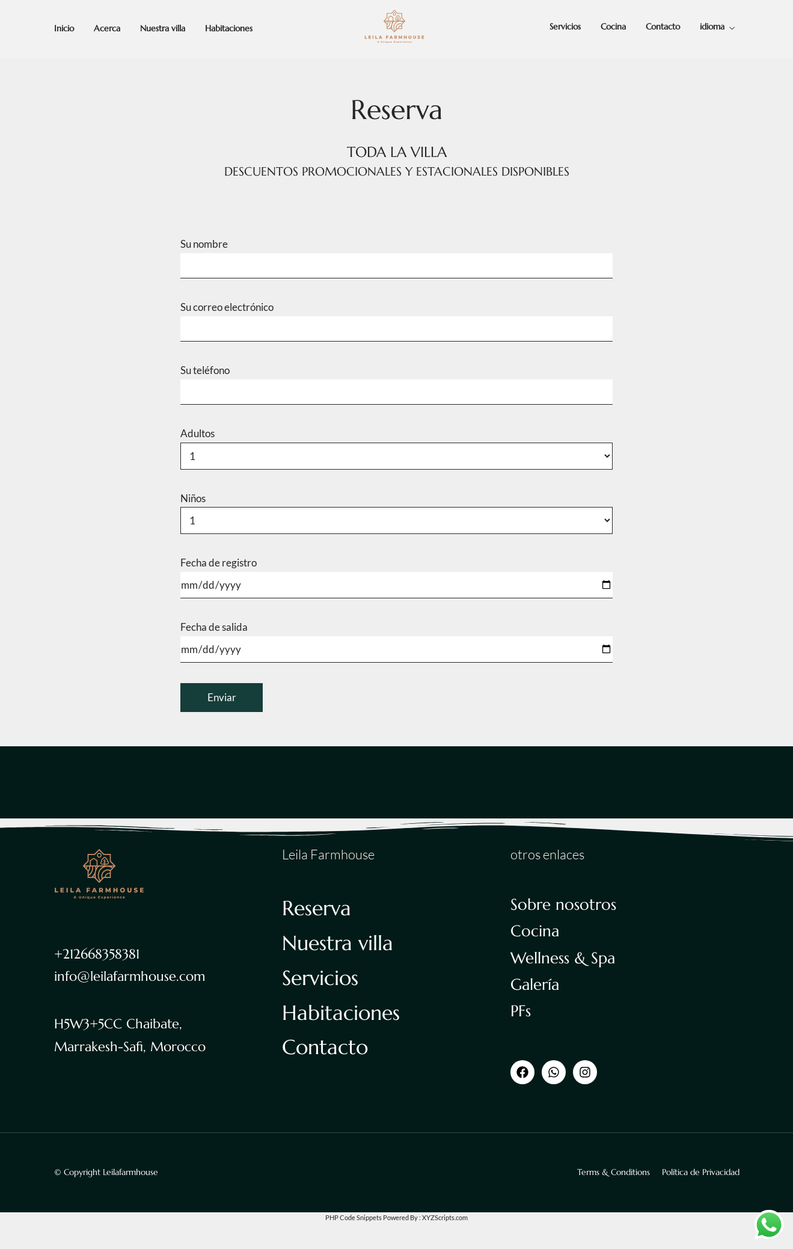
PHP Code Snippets (353, 1217)
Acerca (107, 28)
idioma (712, 26)
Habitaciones (229, 28)
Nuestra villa (162, 28)
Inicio (64, 28)
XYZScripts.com (445, 1217)
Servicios (565, 26)
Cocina (613, 26)
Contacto (663, 26)
